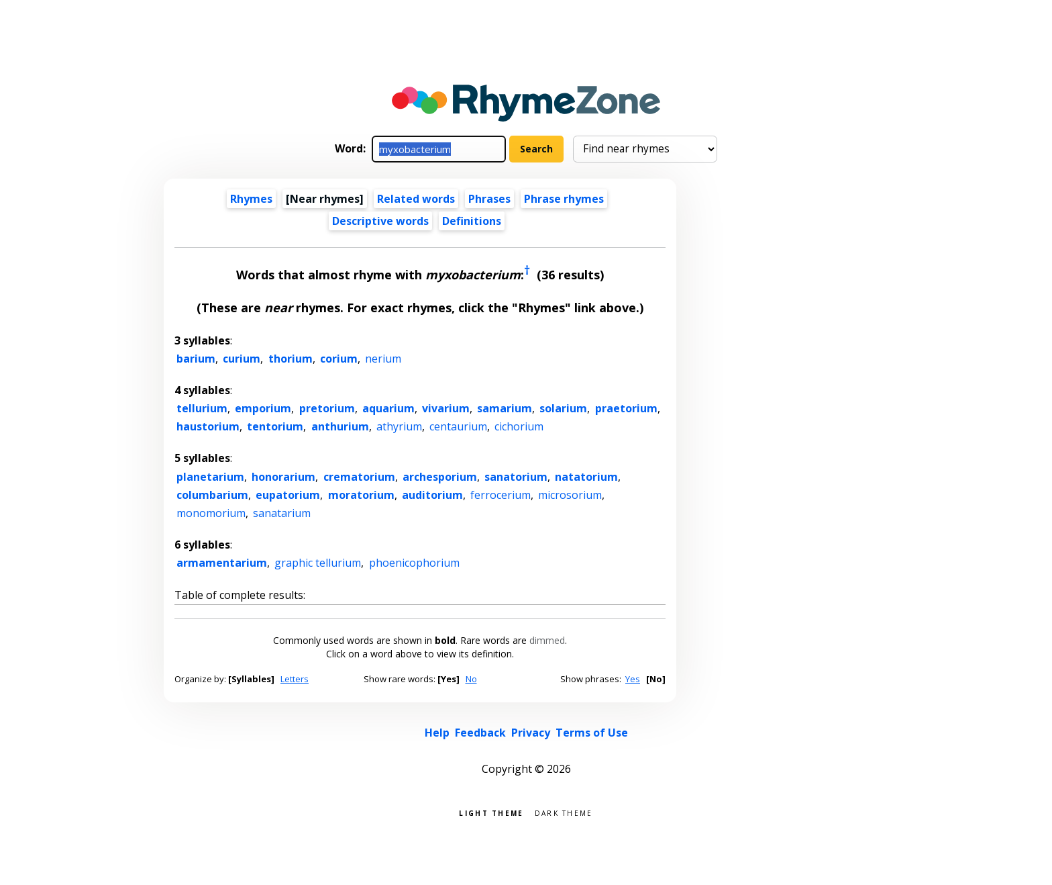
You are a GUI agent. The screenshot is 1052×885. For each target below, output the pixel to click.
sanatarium (282, 513)
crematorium (359, 476)
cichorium (518, 426)
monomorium (211, 513)
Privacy (530, 732)
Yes (632, 679)
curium (241, 358)
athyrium (399, 426)
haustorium (208, 426)
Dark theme (564, 812)
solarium (563, 408)
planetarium (210, 476)
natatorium (586, 476)
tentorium (275, 426)
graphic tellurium (317, 562)
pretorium (327, 408)
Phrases (489, 198)
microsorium (570, 494)
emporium (263, 408)
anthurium (340, 426)
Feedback (480, 732)
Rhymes (251, 198)
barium (195, 358)
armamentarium (221, 562)
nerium (383, 358)
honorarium (283, 476)
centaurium (458, 426)
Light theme (491, 812)
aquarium (388, 408)
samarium (504, 408)
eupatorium (288, 494)
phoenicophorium (414, 562)
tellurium (201, 408)
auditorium (432, 494)
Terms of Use (592, 732)
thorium (290, 358)
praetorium (626, 408)
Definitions (471, 221)
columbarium (212, 494)
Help (437, 732)
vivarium (446, 408)
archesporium (440, 476)
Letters (294, 679)
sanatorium (515, 476)
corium (339, 358)
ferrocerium (500, 494)
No (471, 679)
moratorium (361, 494)
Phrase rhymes (564, 198)
